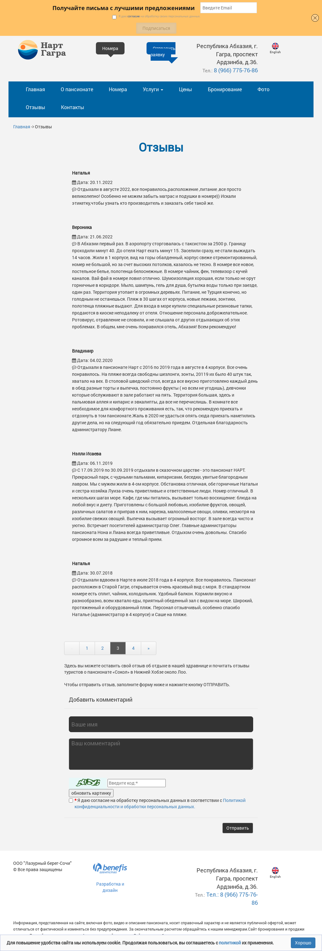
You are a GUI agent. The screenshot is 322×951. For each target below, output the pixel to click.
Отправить (237, 828)
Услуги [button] (153, 89)
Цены (185, 89)
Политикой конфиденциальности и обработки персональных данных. (160, 803)
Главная (35, 89)
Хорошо (303, 943)
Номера (118, 89)
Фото (263, 89)
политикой (230, 943)
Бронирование (225, 89)
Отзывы (35, 107)
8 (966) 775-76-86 (236, 70)
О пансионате (77, 89)
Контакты (72, 107)
